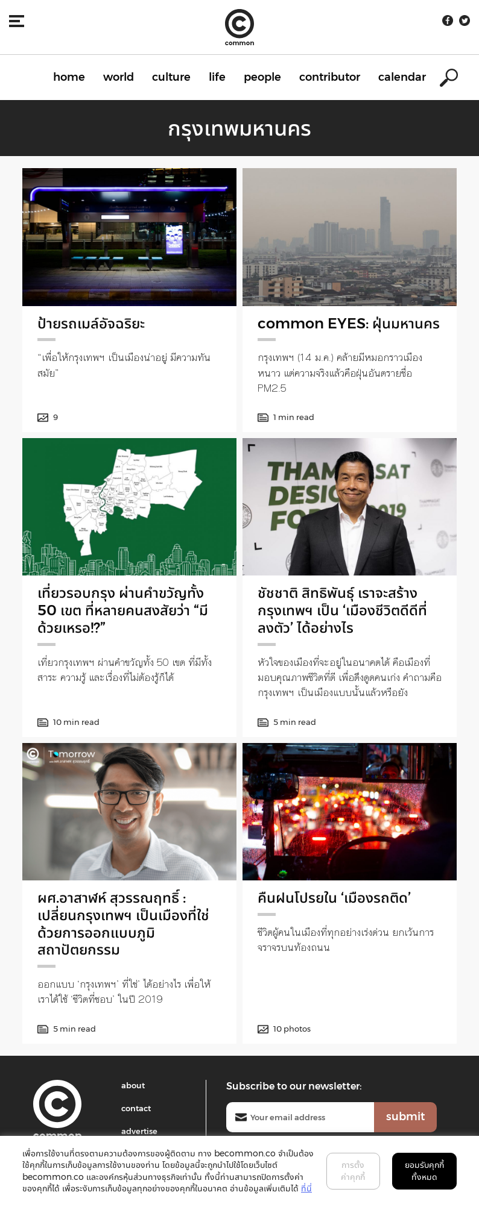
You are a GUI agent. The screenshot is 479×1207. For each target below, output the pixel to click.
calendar (402, 77)
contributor (329, 77)
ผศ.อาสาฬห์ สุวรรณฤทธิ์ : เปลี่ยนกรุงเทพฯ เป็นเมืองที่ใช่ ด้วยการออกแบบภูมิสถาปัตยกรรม (123, 923)
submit (405, 1116)
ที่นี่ (306, 1188)
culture (171, 77)
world (118, 77)
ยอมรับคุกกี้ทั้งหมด (424, 1170)
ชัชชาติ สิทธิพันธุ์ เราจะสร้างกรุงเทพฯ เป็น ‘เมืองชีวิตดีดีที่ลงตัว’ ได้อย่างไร (342, 610)
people (262, 77)
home (69, 77)
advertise (139, 1131)
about (133, 1085)
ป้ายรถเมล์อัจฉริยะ (91, 323)
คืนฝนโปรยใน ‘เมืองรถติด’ (334, 897)
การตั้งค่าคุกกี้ (353, 1170)
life (217, 77)
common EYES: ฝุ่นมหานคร (349, 323)
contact (136, 1108)
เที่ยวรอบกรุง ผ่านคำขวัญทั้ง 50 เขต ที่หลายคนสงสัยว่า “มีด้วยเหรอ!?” (122, 610)
